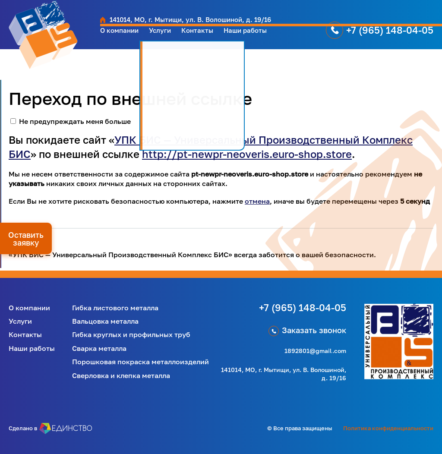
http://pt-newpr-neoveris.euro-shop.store (247, 154)
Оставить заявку (26, 238)
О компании (123, 36)
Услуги (170, 36)
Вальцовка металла (105, 321)
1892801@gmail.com (315, 350)
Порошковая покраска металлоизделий (140, 361)
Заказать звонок (314, 330)
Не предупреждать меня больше (75, 121)
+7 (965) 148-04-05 (389, 36)
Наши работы (266, 36)
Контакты (211, 36)
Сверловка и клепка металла (121, 375)
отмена (257, 201)
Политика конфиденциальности (388, 428)
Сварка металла (99, 348)
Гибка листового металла (115, 307)
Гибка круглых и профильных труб (131, 334)
